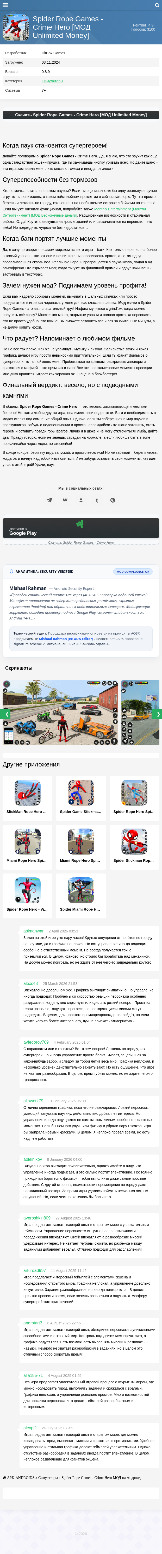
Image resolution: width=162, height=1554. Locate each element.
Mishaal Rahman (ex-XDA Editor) (66, 648)
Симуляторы (52, 91)
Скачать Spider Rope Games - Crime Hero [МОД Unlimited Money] (81, 125)
